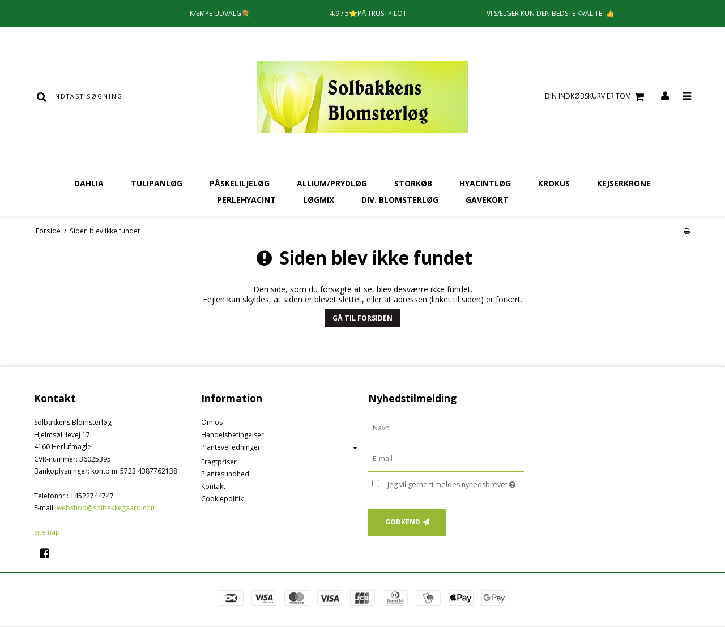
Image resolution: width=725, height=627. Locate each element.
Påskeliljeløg (240, 183)
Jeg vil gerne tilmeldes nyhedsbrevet (455, 482)
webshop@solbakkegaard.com (107, 508)
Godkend (402, 522)
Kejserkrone (624, 183)
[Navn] (446, 428)
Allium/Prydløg (332, 183)
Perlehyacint (246, 199)
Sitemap (47, 532)
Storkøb (413, 183)
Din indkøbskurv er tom (596, 96)
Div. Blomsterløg (399, 199)
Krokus (554, 183)
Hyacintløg (485, 183)
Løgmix (318, 199)
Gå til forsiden (362, 318)
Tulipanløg (156, 183)
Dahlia (89, 183)
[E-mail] (446, 458)
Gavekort (487, 199)
